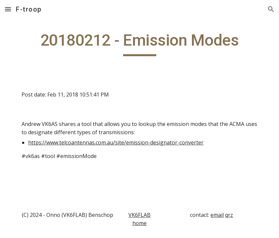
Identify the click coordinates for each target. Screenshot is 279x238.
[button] (8, 9)
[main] (139, 43)
